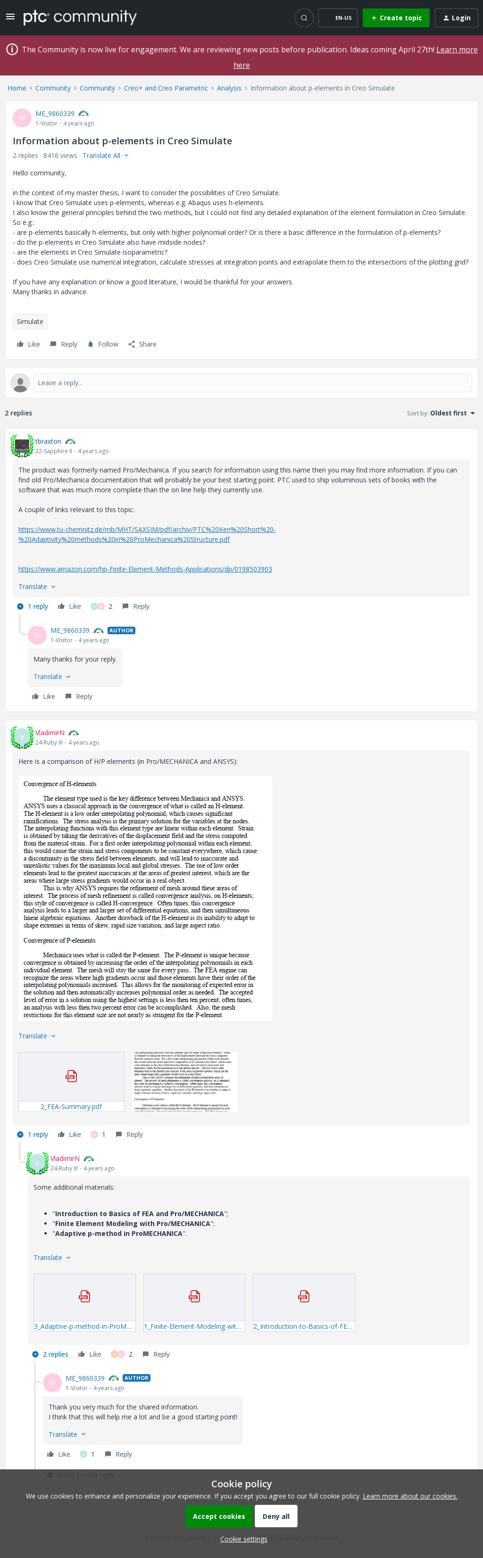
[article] (241, 525)
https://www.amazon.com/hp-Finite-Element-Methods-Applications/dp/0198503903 (145, 568)
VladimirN (50, 732)
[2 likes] (101, 606)
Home (17, 87)
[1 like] (98, 1134)
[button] (10, 19)
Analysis (229, 87)
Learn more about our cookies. (410, 1496)
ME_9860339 (55, 113)
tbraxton (48, 441)
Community (53, 87)
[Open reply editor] (241, 383)
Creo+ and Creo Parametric (166, 87)
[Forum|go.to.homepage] (80, 17)
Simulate (30, 321)
